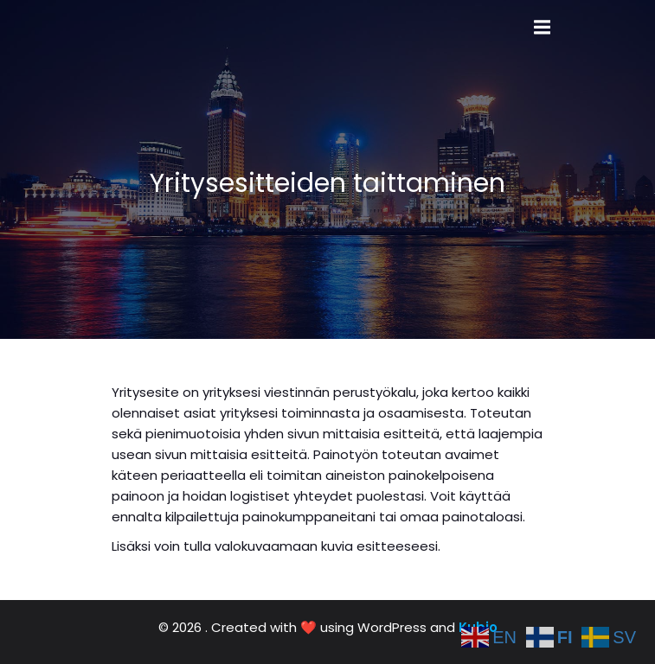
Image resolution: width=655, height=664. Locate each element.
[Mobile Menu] (542, 27)
